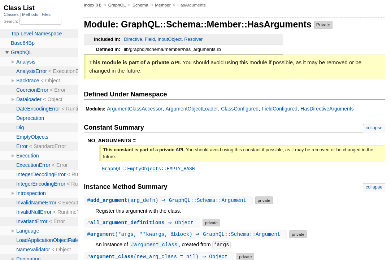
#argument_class (154, 245)
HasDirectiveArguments (326, 109)
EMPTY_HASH (181, 169)
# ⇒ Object (143, 223)
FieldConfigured (279, 109)
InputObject (169, 39)
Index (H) (92, 5)
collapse (374, 127)
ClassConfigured (240, 109)
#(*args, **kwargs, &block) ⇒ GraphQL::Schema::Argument (186, 235)
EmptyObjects (144, 169)
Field (150, 39)
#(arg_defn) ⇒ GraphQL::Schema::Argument (169, 201)
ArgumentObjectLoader (192, 109)
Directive (133, 39)
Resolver (193, 39)
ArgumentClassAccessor (134, 109)
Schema (140, 5)
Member (162, 5)
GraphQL (117, 5)
